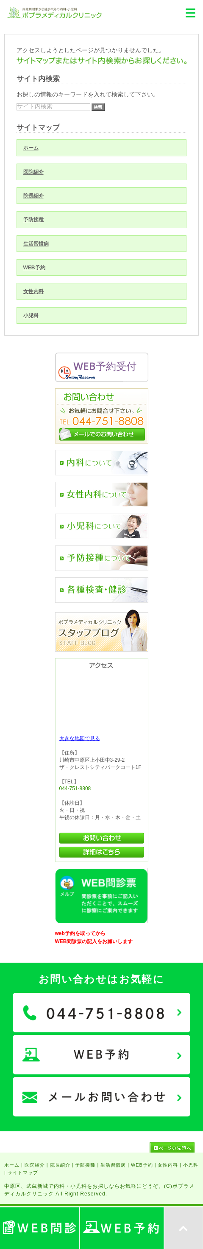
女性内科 (33, 291)
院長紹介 (33, 196)
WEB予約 (34, 268)
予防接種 (33, 220)
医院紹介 (33, 172)
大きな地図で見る (79, 738)
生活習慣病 (36, 244)
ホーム (31, 148)
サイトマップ (23, 1172)
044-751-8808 (75, 788)
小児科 (31, 316)
